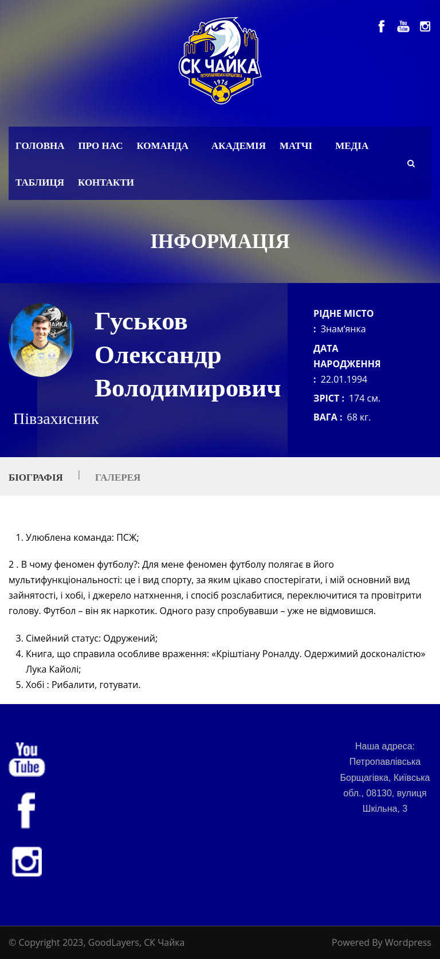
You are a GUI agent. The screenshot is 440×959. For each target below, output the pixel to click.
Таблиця (39, 182)
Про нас (100, 145)
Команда (162, 145)
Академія (238, 145)
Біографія (36, 477)
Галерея (117, 477)
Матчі (296, 145)
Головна (40, 145)
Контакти (106, 182)
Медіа (351, 145)
